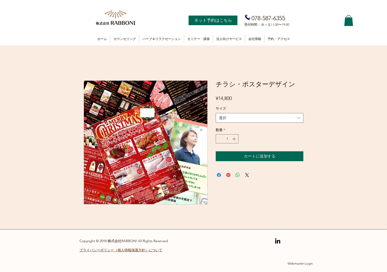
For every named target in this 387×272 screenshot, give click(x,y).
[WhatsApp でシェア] (238, 175)
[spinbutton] (227, 139)
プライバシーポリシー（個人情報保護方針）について (120, 250)
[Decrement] (219, 139)
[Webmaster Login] (300, 263)
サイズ (221, 108)
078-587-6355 (268, 18)
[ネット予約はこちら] (213, 20)
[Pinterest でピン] (228, 175)
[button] (348, 20)
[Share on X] (247, 175)
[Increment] (235, 139)
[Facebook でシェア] (219, 175)
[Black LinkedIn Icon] (277, 241)
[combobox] (259, 118)
